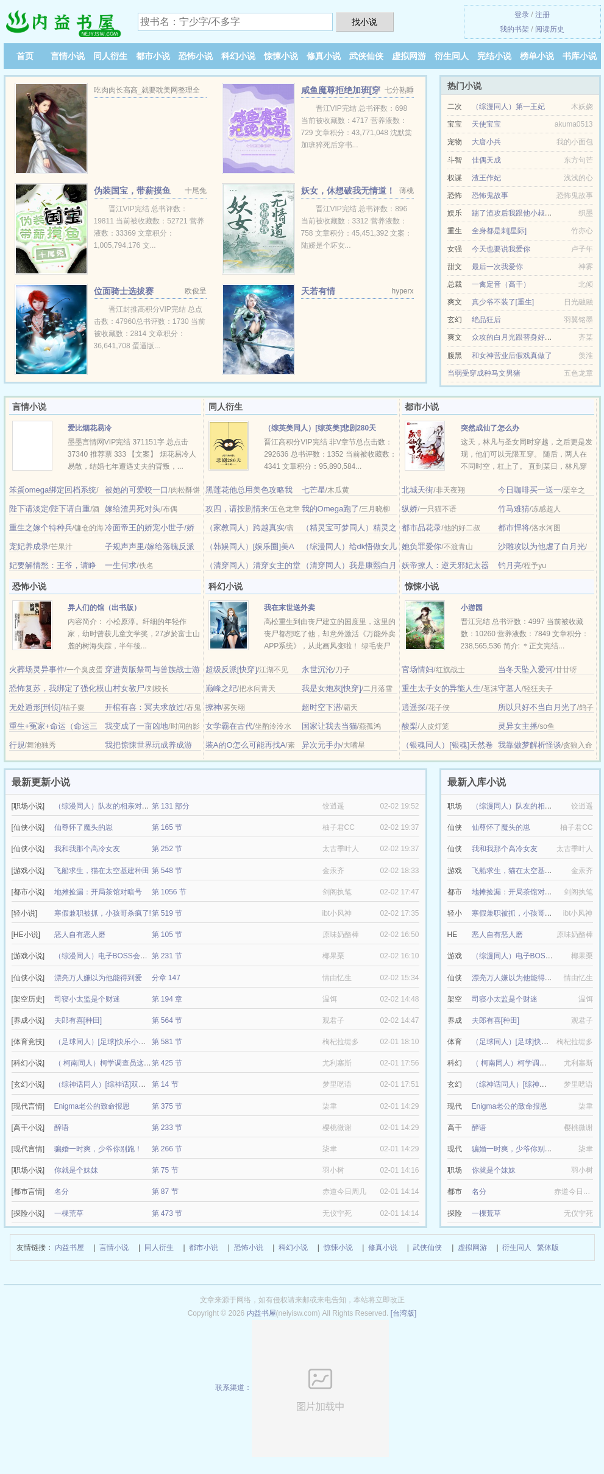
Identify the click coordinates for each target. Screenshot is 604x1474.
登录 (521, 14)
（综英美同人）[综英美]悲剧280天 (320, 428)
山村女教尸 (124, 688)
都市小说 (153, 56)
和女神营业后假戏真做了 (512, 355)
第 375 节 (167, 1106)
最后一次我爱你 (497, 266)
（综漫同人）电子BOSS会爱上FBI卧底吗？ (125, 956)
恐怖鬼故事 (490, 195)
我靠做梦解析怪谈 (529, 744)
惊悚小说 (281, 56)
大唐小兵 (486, 142)
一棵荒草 (68, 1213)
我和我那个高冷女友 (87, 848)
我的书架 (514, 29)
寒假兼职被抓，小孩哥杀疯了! (102, 913)
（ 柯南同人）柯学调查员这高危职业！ (117, 1063)
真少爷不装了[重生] (503, 302)
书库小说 (580, 56)
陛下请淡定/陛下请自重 (50, 508)
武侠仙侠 (366, 56)
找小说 (364, 22)
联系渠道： (302, 1387)
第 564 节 (167, 1020)
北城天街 (417, 489)
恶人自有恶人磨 (79, 934)
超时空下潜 (321, 707)
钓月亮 (510, 565)
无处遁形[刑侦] (35, 707)
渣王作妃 (486, 178)
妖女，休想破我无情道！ (348, 190)
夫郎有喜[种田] (78, 1020)
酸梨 (409, 726)
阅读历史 (549, 29)
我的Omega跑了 (331, 508)
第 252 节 (167, 848)
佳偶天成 (486, 160)
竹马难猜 (514, 508)
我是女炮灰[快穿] (331, 688)
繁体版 (548, 1247)
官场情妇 (417, 669)
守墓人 (510, 688)
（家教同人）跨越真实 (245, 527)
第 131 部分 (171, 806)
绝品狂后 (486, 319)
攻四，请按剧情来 (237, 508)
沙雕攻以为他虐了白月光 (541, 546)
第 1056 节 (169, 892)
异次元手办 (321, 744)
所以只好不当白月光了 (537, 707)
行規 (17, 744)
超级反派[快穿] (231, 669)
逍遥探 (413, 707)
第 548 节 (167, 870)
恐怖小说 (196, 56)
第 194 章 (167, 999)
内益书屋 (69, 1247)
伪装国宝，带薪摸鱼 (132, 190)
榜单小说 (537, 56)
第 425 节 (167, 1063)
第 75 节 (165, 1170)
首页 (25, 56)
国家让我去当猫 (329, 726)
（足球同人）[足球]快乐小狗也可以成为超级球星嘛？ (140, 1041)
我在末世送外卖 (289, 607)
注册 (542, 14)
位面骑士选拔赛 (124, 291)
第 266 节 (167, 1149)
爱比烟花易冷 (90, 428)
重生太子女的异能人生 (441, 688)
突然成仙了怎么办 (490, 428)
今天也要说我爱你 (501, 249)
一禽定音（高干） (501, 284)
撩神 (213, 707)
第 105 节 (167, 934)
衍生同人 (452, 56)
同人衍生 (110, 56)
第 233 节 (167, 1127)
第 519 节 (167, 913)
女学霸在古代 (229, 726)
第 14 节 (165, 1084)
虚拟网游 (409, 56)
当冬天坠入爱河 (525, 669)
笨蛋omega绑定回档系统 (53, 489)
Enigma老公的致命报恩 (92, 1106)
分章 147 (166, 978)
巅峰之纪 (221, 688)
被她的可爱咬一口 (136, 489)
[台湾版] (404, 1313)
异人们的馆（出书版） (104, 607)
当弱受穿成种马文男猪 (484, 373)
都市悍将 (514, 527)
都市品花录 (421, 527)
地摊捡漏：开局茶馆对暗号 (98, 892)
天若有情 (318, 291)
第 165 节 (167, 827)
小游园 (472, 607)
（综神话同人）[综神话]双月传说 (107, 1084)
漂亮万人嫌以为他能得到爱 (98, 978)
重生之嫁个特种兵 (41, 527)
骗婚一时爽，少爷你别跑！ (98, 1149)
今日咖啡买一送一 (529, 489)
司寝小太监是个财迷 (87, 999)
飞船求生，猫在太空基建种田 (101, 870)
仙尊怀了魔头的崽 (83, 827)
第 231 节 (167, 956)
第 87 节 (165, 1191)
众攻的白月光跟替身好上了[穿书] (525, 337)
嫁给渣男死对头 (132, 508)
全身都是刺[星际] (499, 230)
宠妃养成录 (29, 546)
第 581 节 (167, 1041)
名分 (61, 1191)
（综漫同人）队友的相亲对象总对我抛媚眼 (123, 806)
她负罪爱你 (421, 546)
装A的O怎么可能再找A (245, 744)
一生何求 (121, 565)
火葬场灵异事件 (37, 669)
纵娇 (409, 508)
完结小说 (494, 56)
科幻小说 (238, 56)
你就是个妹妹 (76, 1170)
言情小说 (68, 56)
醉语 (61, 1127)
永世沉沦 (317, 669)
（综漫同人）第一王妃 (508, 106)
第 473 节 (167, 1213)
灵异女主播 (518, 726)
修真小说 (324, 56)
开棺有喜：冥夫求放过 (144, 707)
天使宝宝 (486, 124)
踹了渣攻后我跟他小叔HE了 (517, 213)
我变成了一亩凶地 (136, 726)
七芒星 (313, 489)
